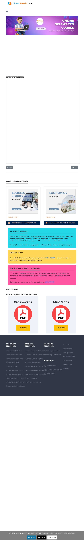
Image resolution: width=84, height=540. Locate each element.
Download (23, 328)
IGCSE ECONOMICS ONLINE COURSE (62, 223)
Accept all (31, 537)
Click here (66, 241)
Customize (52, 537)
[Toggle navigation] (7, 11)
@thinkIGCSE (49, 282)
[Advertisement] (42, 54)
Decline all (41, 537)
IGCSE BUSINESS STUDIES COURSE (24, 223)
